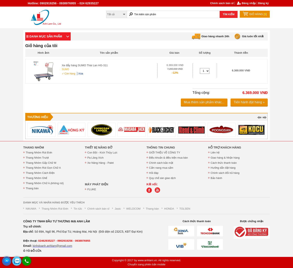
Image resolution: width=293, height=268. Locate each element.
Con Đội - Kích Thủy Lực (102, 152)
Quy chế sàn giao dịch (162, 178)
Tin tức (78, 208)
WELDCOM (133, 208)
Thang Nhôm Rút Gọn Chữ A (43, 167)
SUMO (65, 69)
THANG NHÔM (33, 147)
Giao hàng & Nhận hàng (225, 157)
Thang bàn (32, 188)
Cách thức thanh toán (224, 162)
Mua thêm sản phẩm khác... (204, 102)
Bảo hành (216, 178)
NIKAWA (31, 208)
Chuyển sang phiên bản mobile (146, 264)
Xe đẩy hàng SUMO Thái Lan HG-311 (85, 65)
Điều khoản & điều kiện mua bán (168, 157)
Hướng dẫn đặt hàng (223, 167)
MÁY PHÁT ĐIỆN (96, 184)
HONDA (169, 208)
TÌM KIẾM (228, 14)
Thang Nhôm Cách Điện (40, 172)
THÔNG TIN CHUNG (160, 147)
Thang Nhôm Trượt (37, 157)
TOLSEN (184, 208)
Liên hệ (215, 152)
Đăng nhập (249, 3)
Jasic (118, 208)
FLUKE (91, 189)
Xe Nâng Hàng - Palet (100, 162)
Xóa (80, 73)
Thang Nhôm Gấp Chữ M (41, 162)
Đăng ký (263, 3)
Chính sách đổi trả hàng (225, 172)
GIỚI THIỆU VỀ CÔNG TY (164, 152)
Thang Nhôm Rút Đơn (39, 152)
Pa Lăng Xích (95, 157)
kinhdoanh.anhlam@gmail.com (52, 245)
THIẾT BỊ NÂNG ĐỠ (98, 147)
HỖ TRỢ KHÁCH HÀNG (224, 147)
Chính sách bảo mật (161, 162)
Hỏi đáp (153, 172)
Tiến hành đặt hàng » (249, 102)
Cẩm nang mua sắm (161, 167)
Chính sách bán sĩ (222, 3)
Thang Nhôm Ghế (36, 178)
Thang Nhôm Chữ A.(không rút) (45, 183)
